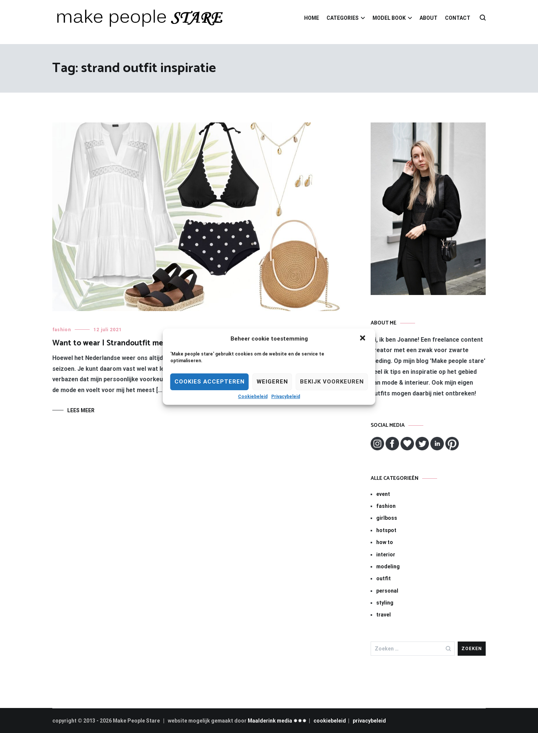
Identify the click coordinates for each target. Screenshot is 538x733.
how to (384, 542)
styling (384, 603)
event (383, 494)
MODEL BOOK (389, 18)
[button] (363, 338)
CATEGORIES (343, 18)
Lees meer (81, 410)
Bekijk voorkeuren (332, 381)
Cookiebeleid (253, 396)
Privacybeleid (285, 396)
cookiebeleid (329, 721)
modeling (388, 566)
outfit (383, 578)
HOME (311, 18)
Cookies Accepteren (209, 381)
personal (387, 591)
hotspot (386, 530)
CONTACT (457, 18)
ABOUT (428, 18)
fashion (61, 329)
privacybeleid (369, 721)
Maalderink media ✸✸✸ (277, 721)
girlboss (386, 518)
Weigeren (272, 381)
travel (383, 615)
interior (385, 554)
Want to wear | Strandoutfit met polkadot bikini (136, 343)
